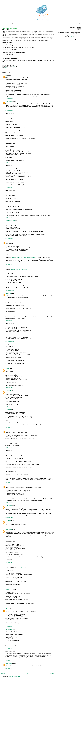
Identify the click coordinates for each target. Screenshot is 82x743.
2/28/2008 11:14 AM (9, 320)
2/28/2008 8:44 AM (9, 238)
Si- (6, 75)
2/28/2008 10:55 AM (9, 290)
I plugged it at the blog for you (19, 269)
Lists (6, 67)
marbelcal (8, 430)
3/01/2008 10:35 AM (9, 587)
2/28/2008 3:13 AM (9, 140)
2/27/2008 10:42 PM (9, 110)
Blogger (71, 36)
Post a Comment (5, 671)
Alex (6, 608)
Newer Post (4, 673)
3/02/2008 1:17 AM (9, 606)
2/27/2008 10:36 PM (9, 98)
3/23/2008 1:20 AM (9, 660)
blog (22, 567)
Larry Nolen (8, 101)
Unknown (8, 293)
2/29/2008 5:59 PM (9, 526)
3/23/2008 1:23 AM (9, 668)
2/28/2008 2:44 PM (9, 406)
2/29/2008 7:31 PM (9, 539)
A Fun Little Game (7, 29)
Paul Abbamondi (10, 220)
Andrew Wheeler (10, 241)
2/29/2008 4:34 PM (9, 517)
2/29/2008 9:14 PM (9, 562)
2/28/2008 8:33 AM (9, 217)
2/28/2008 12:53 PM (9, 341)
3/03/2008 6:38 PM (9, 648)
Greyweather (9, 629)
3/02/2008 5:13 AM (9, 626)
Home (28, 673)
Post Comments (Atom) (14, 676)
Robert (7, 485)
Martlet (7, 368)
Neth (6, 267)
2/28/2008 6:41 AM (9, 162)
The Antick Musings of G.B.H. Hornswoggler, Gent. (24, 257)
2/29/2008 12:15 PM (9, 502)
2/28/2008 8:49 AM (9, 264)
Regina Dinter (9, 589)
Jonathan (8, 390)
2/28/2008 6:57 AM (9, 187)
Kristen (7, 565)
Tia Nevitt (8, 409)
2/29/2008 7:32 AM (9, 482)
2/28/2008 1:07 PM (9, 365)
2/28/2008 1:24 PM (9, 387)
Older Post (52, 673)
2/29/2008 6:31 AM (9, 447)
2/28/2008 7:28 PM (9, 427)
